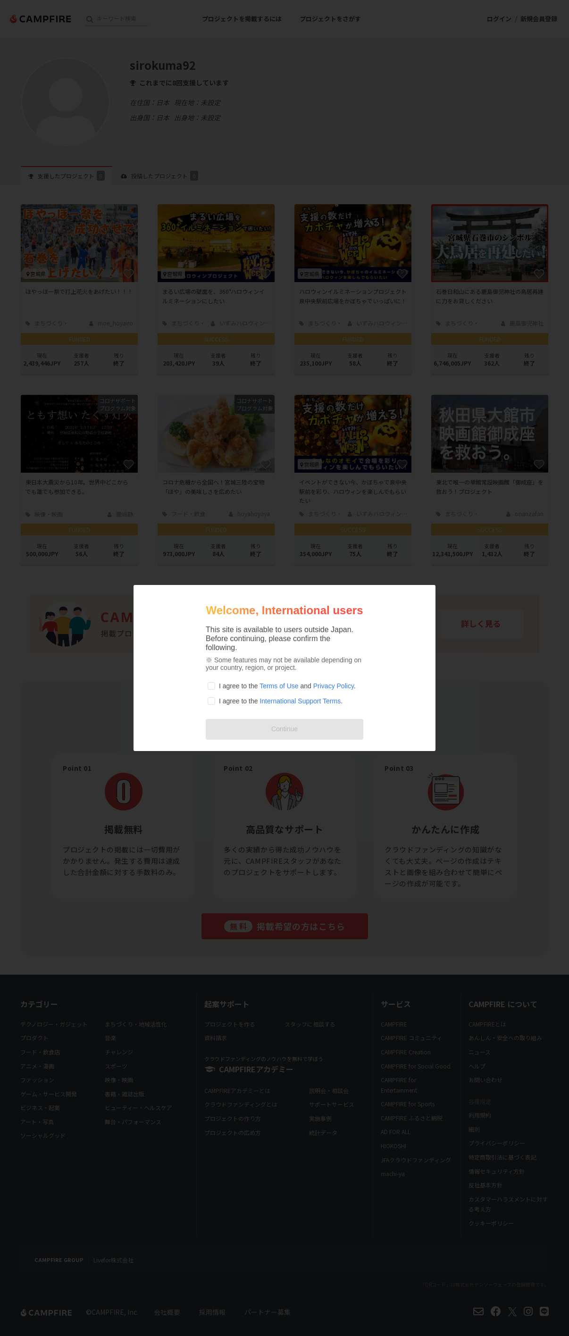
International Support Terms (300, 701)
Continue (284, 729)
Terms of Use (278, 686)
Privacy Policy (333, 686)
